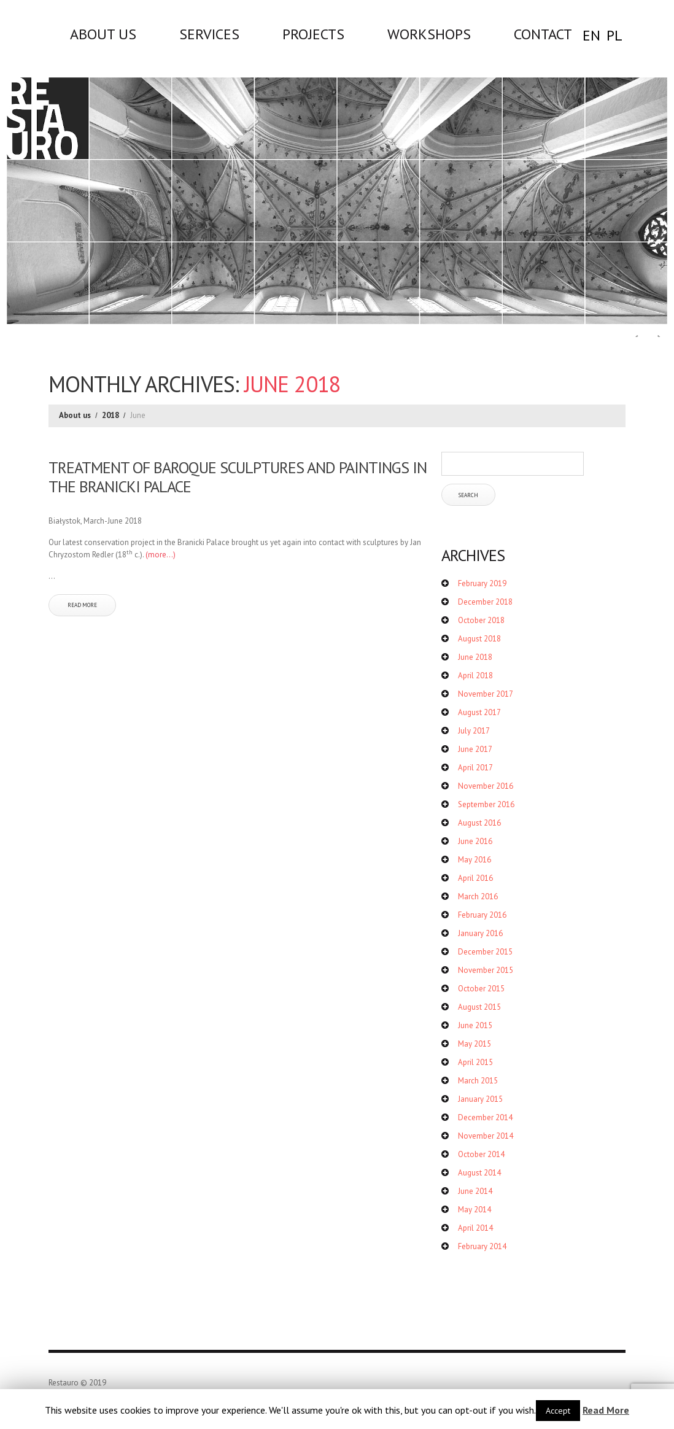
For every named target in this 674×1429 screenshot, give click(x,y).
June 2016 (475, 841)
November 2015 (485, 970)
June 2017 (475, 749)
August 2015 (479, 1007)
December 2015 (485, 952)
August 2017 (479, 712)
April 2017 (475, 767)
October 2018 (481, 620)
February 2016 (482, 915)
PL (614, 35)
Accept (558, 1410)
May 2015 (474, 1044)
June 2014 (475, 1191)
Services (209, 34)
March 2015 (478, 1080)
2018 (110, 415)
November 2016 (485, 786)
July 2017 (474, 731)
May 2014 (474, 1209)
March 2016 (478, 896)
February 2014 (482, 1246)
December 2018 (485, 602)
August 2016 (479, 823)
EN (591, 35)
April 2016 (475, 878)
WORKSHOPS (429, 34)
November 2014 (485, 1136)
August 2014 (479, 1173)
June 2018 (475, 657)
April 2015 (475, 1062)
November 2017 (485, 694)
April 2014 (475, 1228)
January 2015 (480, 1099)
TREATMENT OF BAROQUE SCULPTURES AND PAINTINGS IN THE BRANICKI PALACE (237, 477)
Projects (313, 34)
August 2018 (479, 638)
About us (103, 34)
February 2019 (482, 583)
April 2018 (475, 675)
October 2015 (481, 988)
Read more (82, 605)
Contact (543, 34)
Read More (606, 1410)
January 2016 (480, 933)
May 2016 (474, 859)
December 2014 (485, 1117)
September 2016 (486, 804)
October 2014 (481, 1154)
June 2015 (475, 1025)
